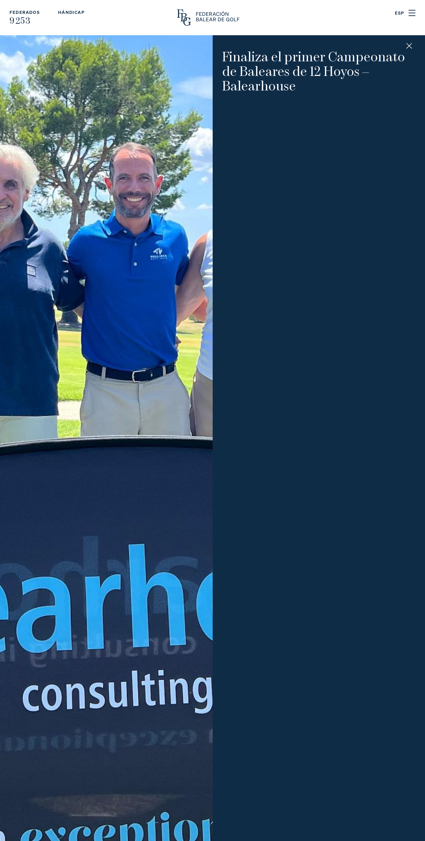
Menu (412, 13)
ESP (400, 13)
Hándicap (71, 12)
